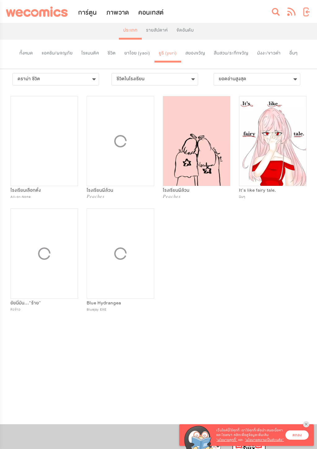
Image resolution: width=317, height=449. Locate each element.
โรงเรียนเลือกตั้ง (26, 190)
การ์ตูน (87, 12)
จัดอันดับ (185, 30)
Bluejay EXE (96, 309)
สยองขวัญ (195, 53)
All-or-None (21, 197)
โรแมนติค (90, 53)
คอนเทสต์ (151, 12)
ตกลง (297, 435)
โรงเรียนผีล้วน (100, 190)
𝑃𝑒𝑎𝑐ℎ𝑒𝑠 (96, 197)
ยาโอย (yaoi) (137, 53)
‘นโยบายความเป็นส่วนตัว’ (264, 440)
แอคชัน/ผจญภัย (57, 53)
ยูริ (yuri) (168, 53)
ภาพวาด (117, 12)
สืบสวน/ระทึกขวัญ (231, 53)
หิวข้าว (16, 309)
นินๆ (242, 197)
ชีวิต (112, 53)
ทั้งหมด (26, 53)
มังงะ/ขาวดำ (269, 53)
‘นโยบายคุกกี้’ (226, 440)
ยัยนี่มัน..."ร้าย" (26, 303)
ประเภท (130, 30)
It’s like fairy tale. (257, 190)
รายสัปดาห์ (157, 30)
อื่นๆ (293, 53)
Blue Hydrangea (104, 303)
